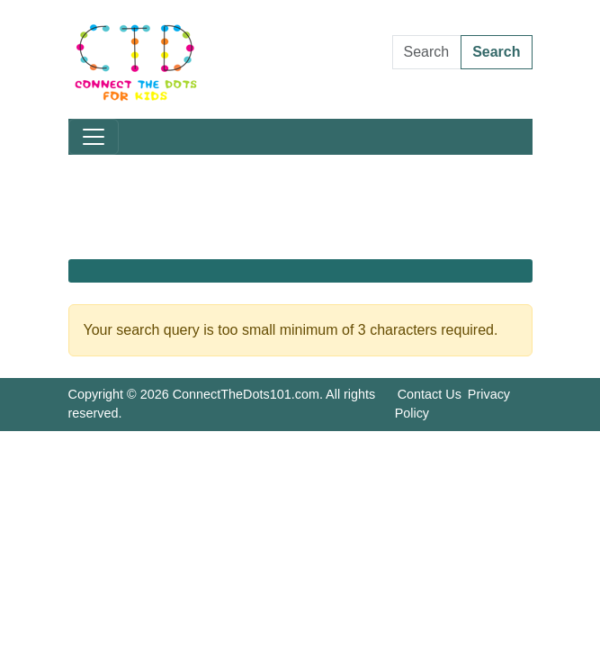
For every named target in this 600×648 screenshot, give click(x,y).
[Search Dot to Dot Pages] (427, 52)
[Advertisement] (300, 207)
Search (496, 51)
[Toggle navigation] (93, 137)
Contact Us (429, 394)
